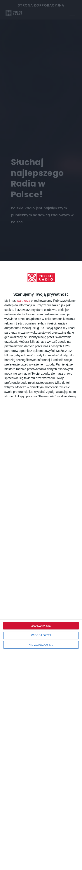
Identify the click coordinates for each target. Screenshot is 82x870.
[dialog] (41, 565)
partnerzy (23, 300)
